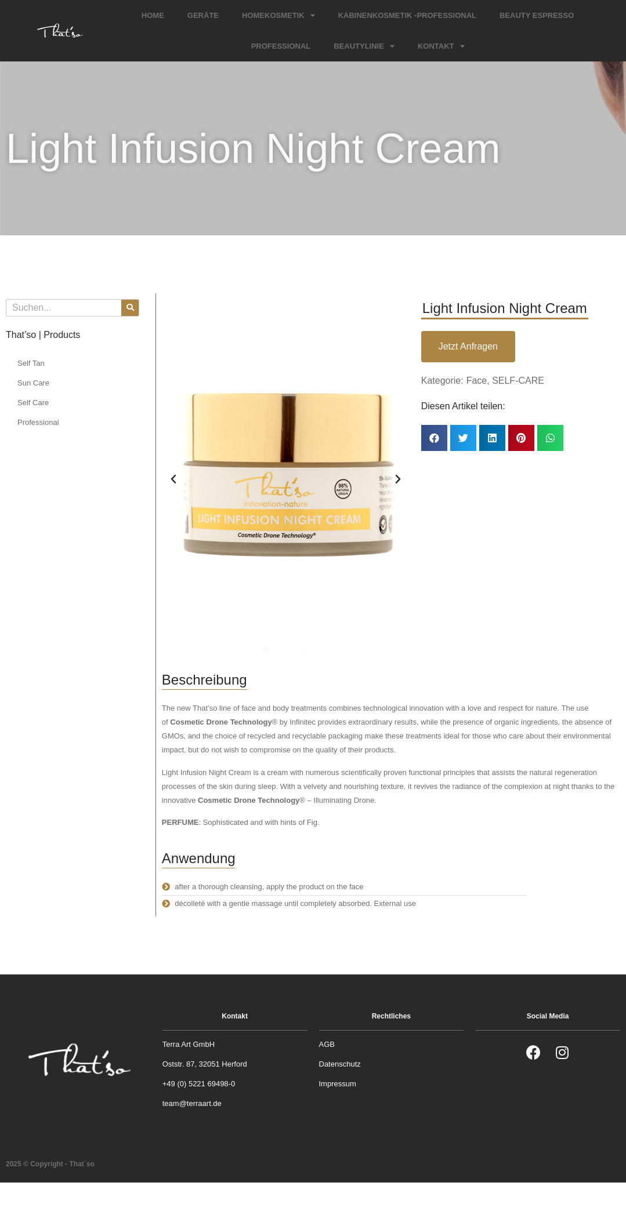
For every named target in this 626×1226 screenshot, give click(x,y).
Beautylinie (364, 46)
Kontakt (441, 46)
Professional (281, 46)
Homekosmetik (278, 15)
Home (153, 15)
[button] (266, 649)
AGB (327, 1044)
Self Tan (31, 363)
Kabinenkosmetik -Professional (407, 15)
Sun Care (33, 383)
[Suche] (130, 308)
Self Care (33, 402)
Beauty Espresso (537, 15)
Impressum (337, 1083)
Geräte (203, 15)
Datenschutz (340, 1064)
